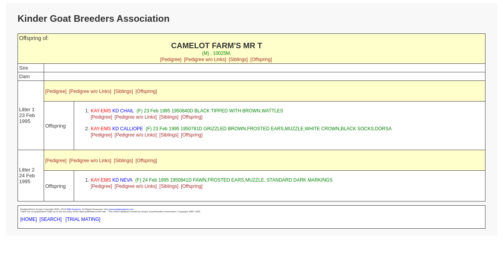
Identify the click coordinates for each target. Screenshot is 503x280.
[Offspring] (261, 59)
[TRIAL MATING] (83, 219)
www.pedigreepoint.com (121, 209)
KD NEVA (112, 180)
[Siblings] (238, 59)
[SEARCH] (50, 219)
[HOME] (28, 219)
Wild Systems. (74, 209)
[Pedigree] (171, 59)
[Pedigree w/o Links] (205, 59)
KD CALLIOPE (117, 128)
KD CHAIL (112, 111)
